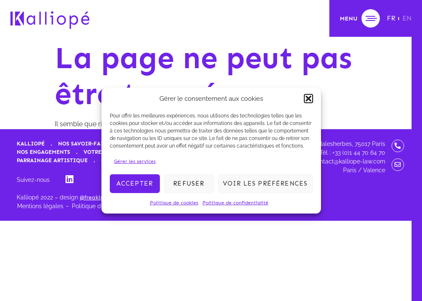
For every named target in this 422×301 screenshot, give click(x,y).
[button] (308, 98)
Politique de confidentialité (235, 202)
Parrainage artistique (52, 160)
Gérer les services (135, 161)
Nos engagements (43, 152)
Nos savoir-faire (84, 143)
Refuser (188, 183)
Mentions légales (40, 206)
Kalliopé (31, 143)
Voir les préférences (265, 183)
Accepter (134, 183)
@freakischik (97, 197)
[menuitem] (391, 18)
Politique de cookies (174, 202)
